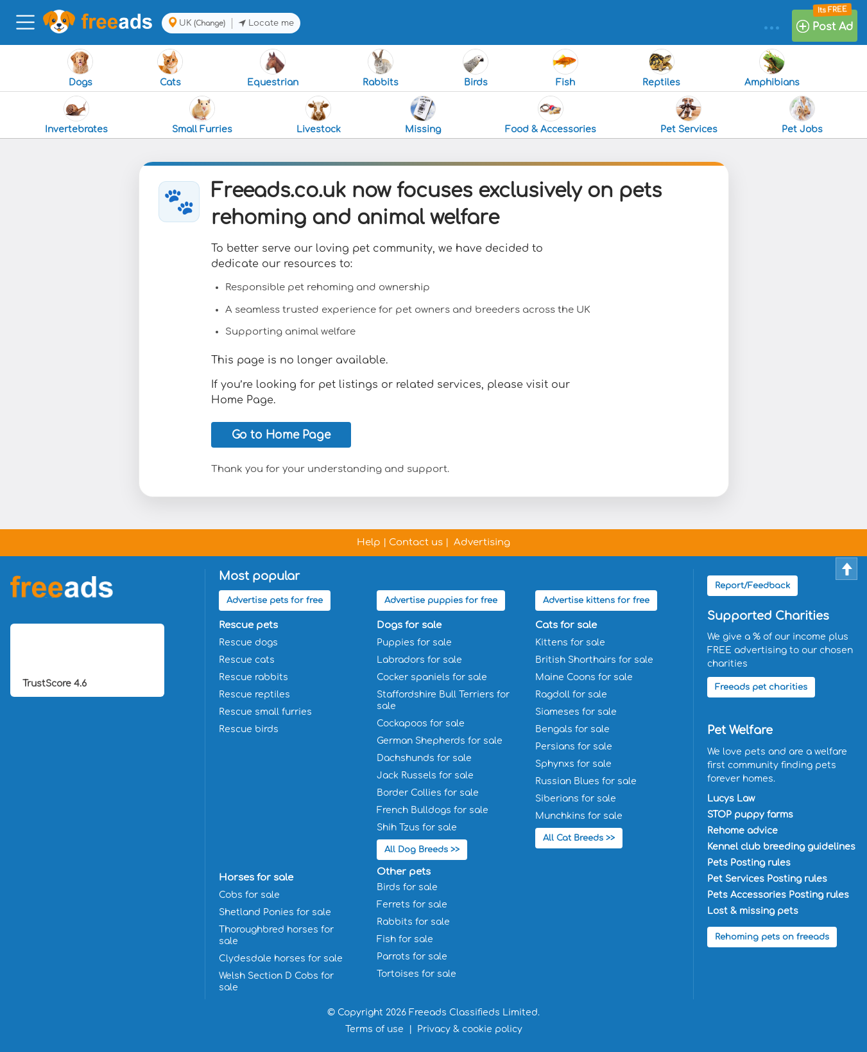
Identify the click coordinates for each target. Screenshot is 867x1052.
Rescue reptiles (254, 694)
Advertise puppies (440, 600)
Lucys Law (731, 798)
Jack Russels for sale (425, 775)
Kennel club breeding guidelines (781, 847)
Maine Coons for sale (584, 677)
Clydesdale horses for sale (281, 958)
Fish (565, 68)
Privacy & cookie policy (469, 1029)
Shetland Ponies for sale (275, 912)
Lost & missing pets (752, 911)
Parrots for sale (412, 956)
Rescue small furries (265, 712)
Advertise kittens (596, 600)
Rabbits (381, 68)
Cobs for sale (249, 895)
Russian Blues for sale (586, 781)
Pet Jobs (802, 115)
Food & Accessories (550, 115)
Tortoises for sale (416, 974)
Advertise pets (275, 600)
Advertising (482, 542)
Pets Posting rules (749, 863)
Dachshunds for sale (424, 758)
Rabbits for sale (413, 922)
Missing (423, 115)
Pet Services (688, 115)
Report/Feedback (752, 585)
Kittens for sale (570, 642)
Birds (475, 68)
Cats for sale (566, 625)
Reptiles (661, 68)
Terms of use (374, 1029)
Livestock (318, 115)
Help (369, 542)
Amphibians (772, 68)
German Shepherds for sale (439, 741)
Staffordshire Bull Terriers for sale (443, 700)
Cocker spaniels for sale (432, 677)
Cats (170, 68)
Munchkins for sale (578, 816)
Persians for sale (573, 746)
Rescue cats (247, 660)
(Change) (209, 23)
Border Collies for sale (428, 793)
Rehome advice (742, 831)
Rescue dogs (248, 642)
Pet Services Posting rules (767, 879)
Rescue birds (249, 729)
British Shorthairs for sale (594, 660)
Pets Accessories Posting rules (778, 895)
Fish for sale (405, 939)
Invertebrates (76, 115)
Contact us (416, 542)
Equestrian (272, 68)
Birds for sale (407, 887)
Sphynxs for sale (573, 764)
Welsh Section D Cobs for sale (276, 981)
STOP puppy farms (750, 815)
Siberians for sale (575, 798)
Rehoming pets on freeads (772, 937)
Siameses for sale (576, 712)
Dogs (80, 68)
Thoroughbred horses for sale (276, 935)
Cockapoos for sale (421, 723)
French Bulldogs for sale (432, 810)
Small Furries (202, 115)
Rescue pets (248, 625)
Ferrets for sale (412, 904)
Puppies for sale (414, 642)
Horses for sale (256, 877)
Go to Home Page (281, 435)
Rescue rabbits (253, 677)
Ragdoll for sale (571, 694)
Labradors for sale (419, 660)
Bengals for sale (572, 729)
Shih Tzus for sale (417, 827)
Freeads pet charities (761, 687)
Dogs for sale (409, 625)
